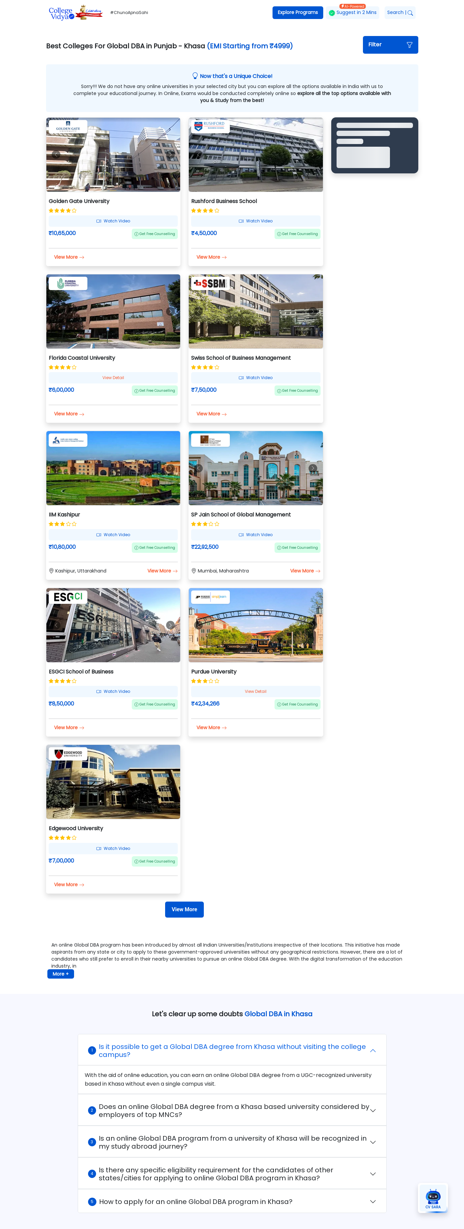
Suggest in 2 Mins (353, 11)
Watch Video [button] (113, 221)
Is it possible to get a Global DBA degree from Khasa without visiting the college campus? (227, 1050)
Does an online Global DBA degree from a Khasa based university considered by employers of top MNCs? (228, 1110)
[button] (390, 45)
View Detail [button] (113, 377)
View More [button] (69, 257)
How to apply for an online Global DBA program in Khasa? (190, 1201)
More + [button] (61, 974)
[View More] (184, 910)
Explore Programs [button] (298, 12)
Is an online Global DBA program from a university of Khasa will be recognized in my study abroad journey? (227, 1142)
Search (400, 12)
